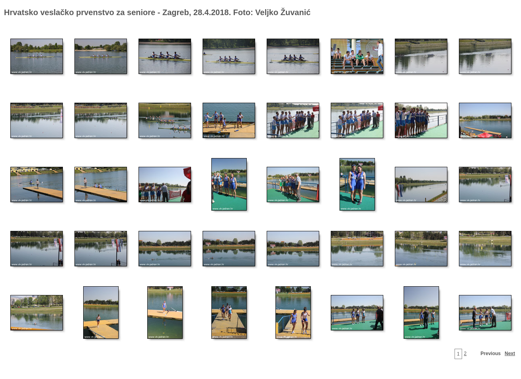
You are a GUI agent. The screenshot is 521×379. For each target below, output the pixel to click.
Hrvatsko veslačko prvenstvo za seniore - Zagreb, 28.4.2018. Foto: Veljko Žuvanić (157, 12)
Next (510, 353)
